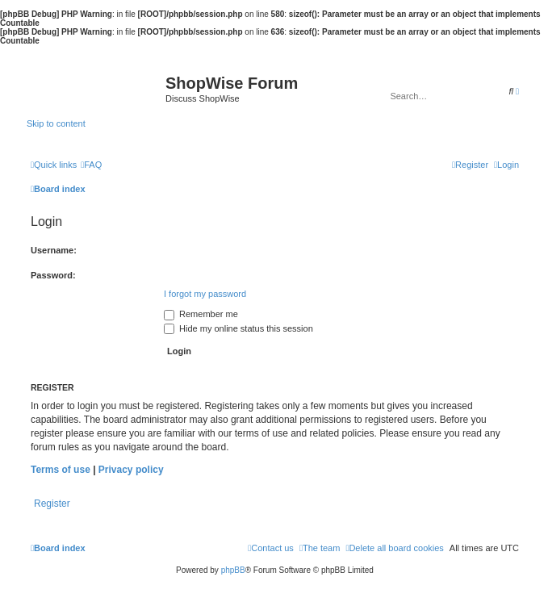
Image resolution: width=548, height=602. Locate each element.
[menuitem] (91, 164)
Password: (53, 275)
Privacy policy (131, 469)
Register (52, 503)
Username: (54, 250)
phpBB (233, 570)
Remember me (201, 314)
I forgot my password (205, 294)
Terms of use (60, 469)
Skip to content (56, 123)
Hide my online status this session (238, 328)
